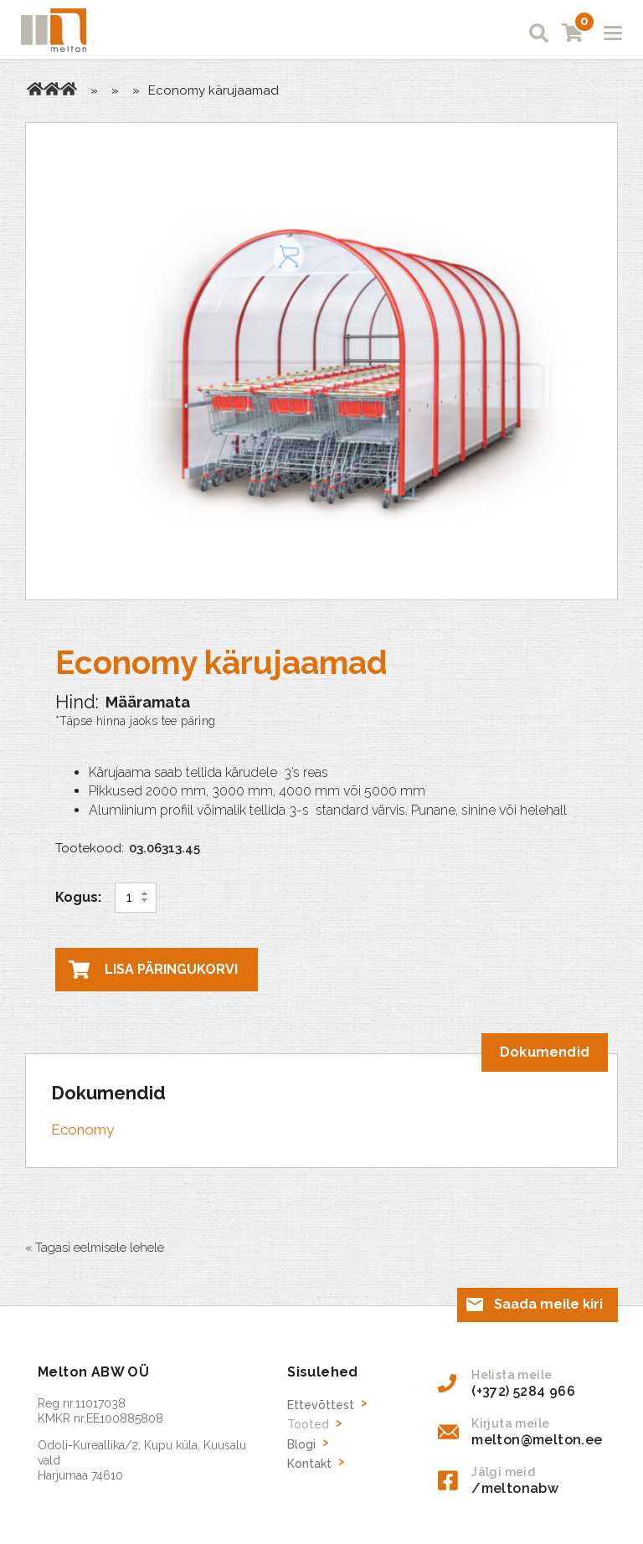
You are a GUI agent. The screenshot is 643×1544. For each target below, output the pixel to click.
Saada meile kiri (548, 1304)
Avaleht (35, 88)
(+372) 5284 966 (523, 1391)
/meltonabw (514, 1488)
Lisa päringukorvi (171, 969)
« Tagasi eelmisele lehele (94, 1247)
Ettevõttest (320, 1405)
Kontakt (309, 1463)
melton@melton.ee (536, 1440)
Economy (82, 1129)
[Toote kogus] (136, 898)
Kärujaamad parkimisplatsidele (68, 88)
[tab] (544, 1052)
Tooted (52, 88)
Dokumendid (544, 1052)
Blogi (301, 1444)
